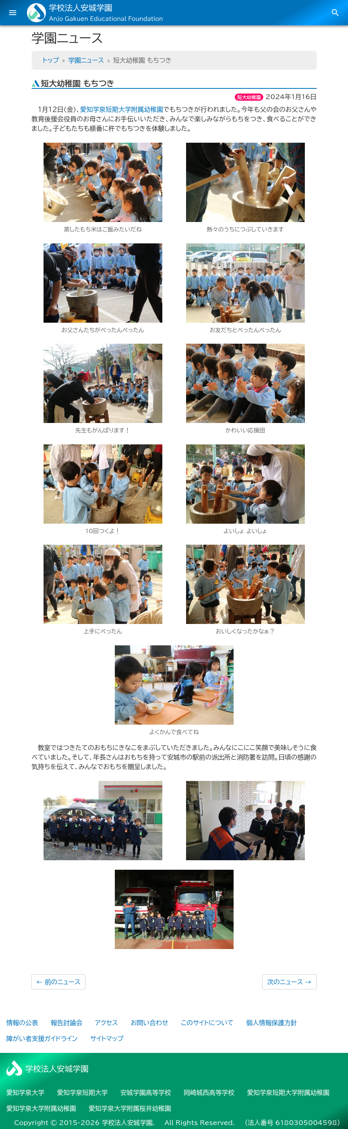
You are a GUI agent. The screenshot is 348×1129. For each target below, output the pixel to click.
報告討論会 (66, 1023)
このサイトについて (207, 1023)
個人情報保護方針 (271, 1023)
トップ (51, 60)
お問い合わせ (149, 1023)
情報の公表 (22, 1023)
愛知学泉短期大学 (82, 1092)
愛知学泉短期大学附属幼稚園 (121, 109)
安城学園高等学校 (145, 1092)
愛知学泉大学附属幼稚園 (41, 1108)
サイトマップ (107, 1038)
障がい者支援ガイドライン (42, 1038)
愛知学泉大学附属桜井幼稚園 (130, 1108)
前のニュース (58, 982)
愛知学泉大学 (25, 1092)
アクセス (106, 1023)
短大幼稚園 (249, 97)
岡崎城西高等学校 (209, 1092)
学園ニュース (86, 60)
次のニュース (289, 982)
